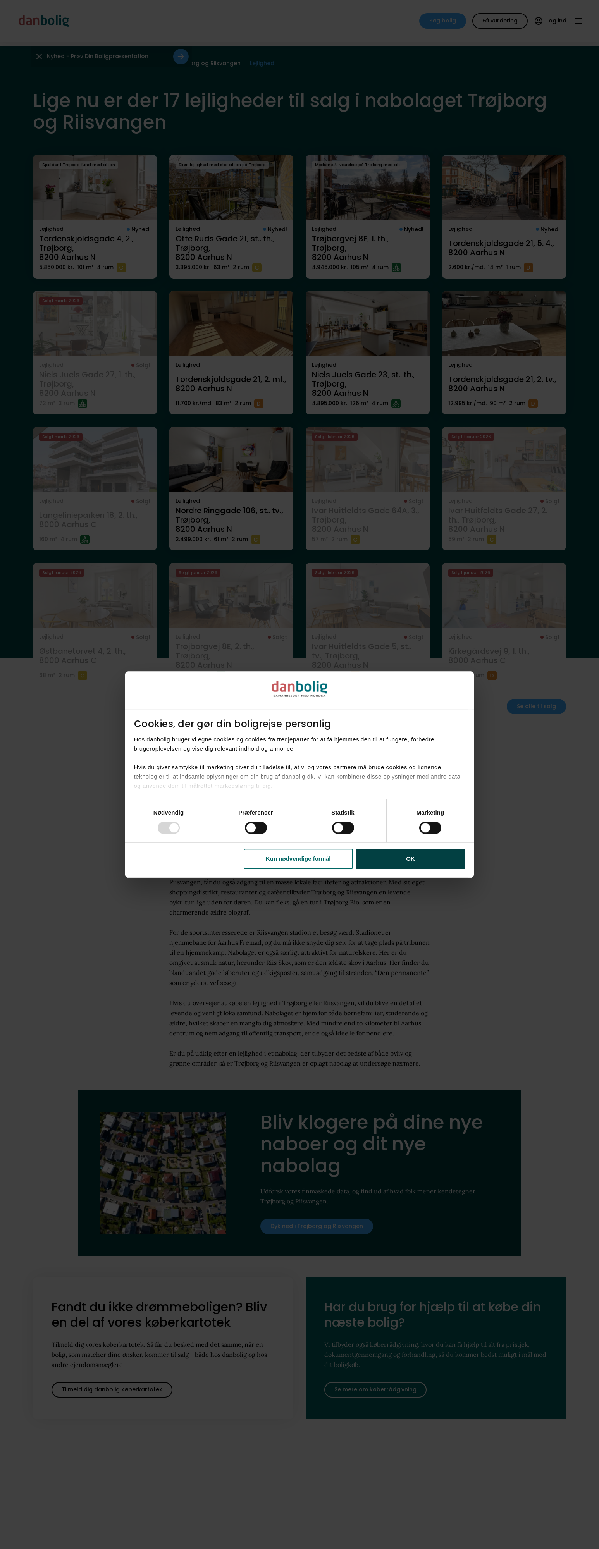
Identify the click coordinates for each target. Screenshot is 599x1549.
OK (410, 859)
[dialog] (299, 774)
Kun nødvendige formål (298, 859)
